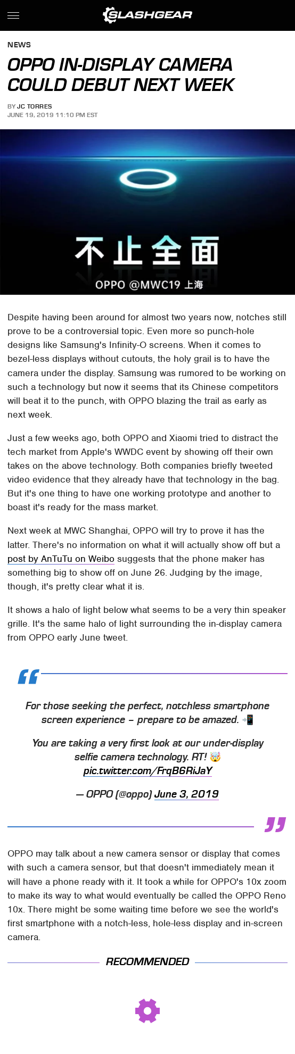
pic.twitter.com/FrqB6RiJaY (148, 771)
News (19, 45)
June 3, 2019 (186, 794)
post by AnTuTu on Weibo (60, 559)
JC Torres (34, 106)
